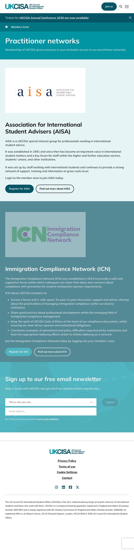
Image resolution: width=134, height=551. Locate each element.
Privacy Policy (67, 461)
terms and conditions (48, 421)
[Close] (130, 18)
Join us (109, 6)
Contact (67, 478)
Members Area (20, 26)
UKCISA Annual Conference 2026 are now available (53, 18)
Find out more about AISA (55, 188)
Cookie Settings (67, 472)
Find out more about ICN (52, 353)
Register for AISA (19, 188)
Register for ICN (18, 353)
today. (59, 177)
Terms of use (67, 466)
